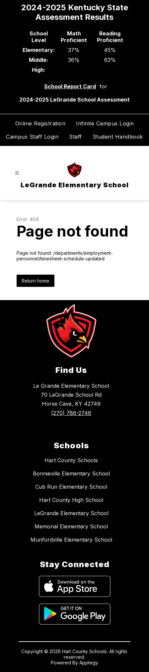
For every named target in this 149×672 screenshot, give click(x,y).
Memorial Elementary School (71, 526)
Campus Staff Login (32, 136)
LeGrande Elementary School (71, 513)
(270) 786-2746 (71, 413)
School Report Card (70, 86)
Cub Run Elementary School (71, 486)
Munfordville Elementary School (71, 539)
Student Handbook (118, 136)
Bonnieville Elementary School (71, 473)
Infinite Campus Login (105, 123)
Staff (75, 136)
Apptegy (88, 662)
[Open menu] (17, 173)
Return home (35, 281)
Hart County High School (71, 500)
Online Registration (40, 123)
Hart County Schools (71, 460)
